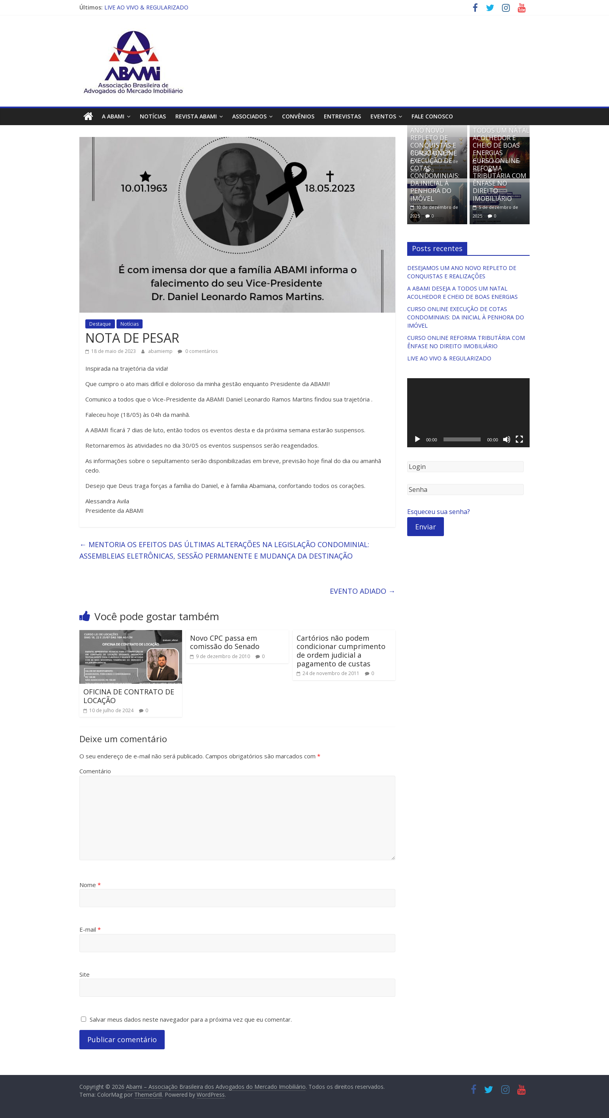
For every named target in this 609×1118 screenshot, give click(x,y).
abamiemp (161, 351)
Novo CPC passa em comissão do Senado (224, 642)
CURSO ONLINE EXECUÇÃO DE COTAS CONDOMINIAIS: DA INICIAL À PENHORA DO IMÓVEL (434, 175)
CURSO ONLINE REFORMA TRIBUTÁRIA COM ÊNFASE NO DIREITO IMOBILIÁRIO (499, 179)
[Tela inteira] (519, 439)
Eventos (383, 116)
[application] (468, 412)
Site (84, 974)
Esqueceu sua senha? (438, 511)
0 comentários (198, 351)
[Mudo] (507, 439)
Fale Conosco (432, 116)
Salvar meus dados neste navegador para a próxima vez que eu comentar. (191, 1019)
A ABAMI (113, 116)
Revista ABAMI (196, 116)
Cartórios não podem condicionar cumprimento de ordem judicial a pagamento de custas (341, 650)
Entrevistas (342, 116)
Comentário (95, 771)
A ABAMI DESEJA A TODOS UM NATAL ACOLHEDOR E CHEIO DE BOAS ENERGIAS (501, 137)
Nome (90, 885)
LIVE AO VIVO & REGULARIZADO (146, 7)
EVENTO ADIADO (362, 591)
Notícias (153, 116)
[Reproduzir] (417, 439)
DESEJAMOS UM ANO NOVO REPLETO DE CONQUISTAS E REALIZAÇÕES (434, 137)
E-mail (90, 929)
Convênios (298, 116)
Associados (249, 116)
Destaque (100, 324)
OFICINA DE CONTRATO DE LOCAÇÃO (128, 696)
